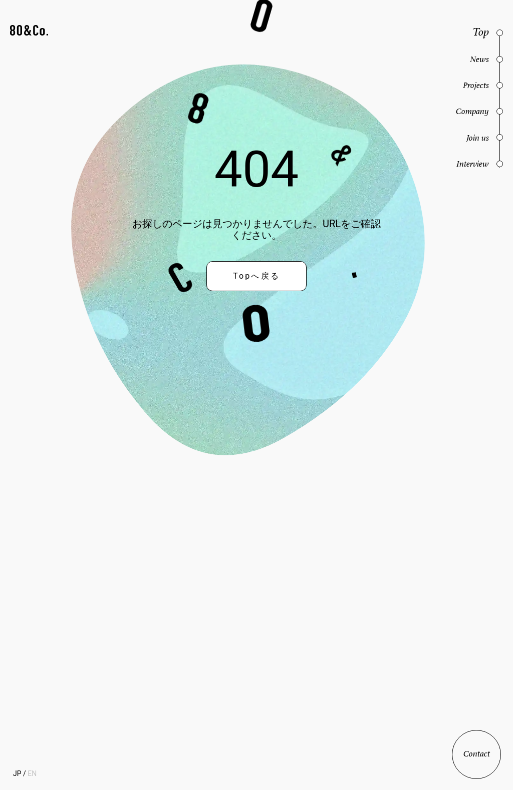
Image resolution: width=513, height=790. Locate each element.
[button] (29, 31)
